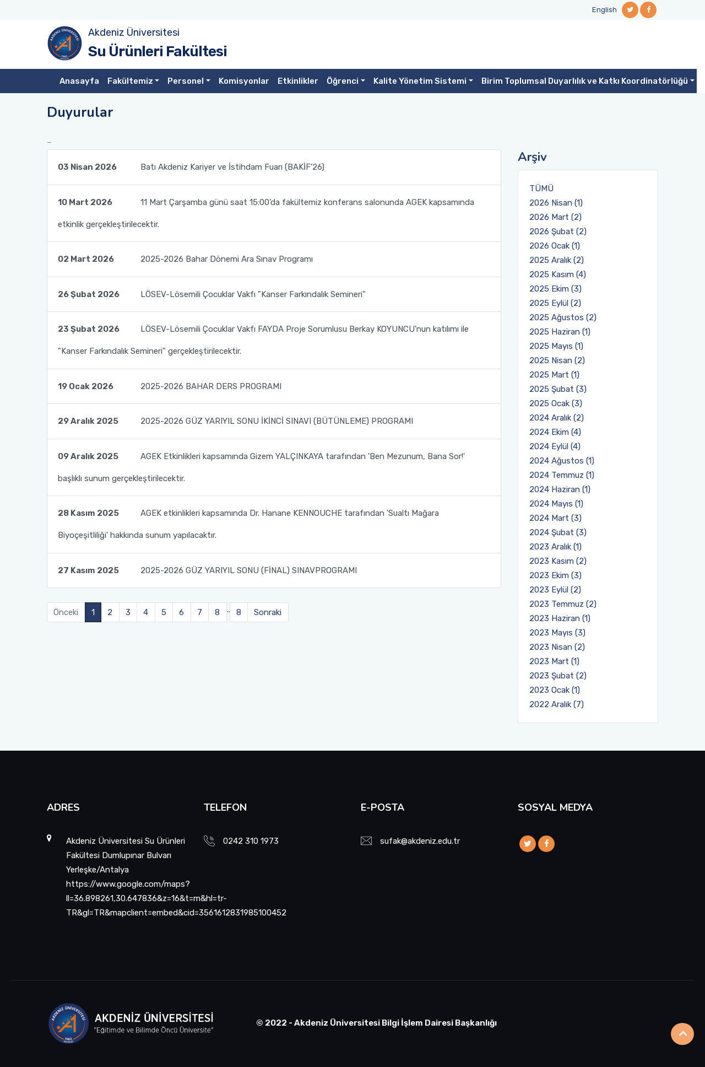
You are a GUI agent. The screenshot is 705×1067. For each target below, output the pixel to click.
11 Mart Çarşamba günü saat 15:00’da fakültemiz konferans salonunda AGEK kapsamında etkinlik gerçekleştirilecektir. (266, 210)
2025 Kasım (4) (557, 274)
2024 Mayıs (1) (556, 504)
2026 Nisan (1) (556, 203)
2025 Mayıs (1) (556, 346)
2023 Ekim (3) (555, 575)
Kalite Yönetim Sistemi (420, 81)
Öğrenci (343, 81)
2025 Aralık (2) (556, 260)
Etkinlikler (298, 81)
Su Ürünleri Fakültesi (157, 51)
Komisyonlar (244, 81)
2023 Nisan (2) (557, 647)
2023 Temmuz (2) (562, 604)
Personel (185, 81)
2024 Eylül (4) (555, 446)
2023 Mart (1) (554, 661)
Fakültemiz (130, 81)
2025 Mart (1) (554, 375)
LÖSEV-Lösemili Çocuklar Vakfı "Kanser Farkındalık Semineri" (212, 294)
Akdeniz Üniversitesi (134, 32)
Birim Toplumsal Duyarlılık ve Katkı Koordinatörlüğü (584, 81)
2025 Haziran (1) (559, 332)
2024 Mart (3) (555, 518)
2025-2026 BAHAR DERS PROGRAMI (169, 386)
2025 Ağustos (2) (562, 317)
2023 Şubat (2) (558, 676)
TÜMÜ (541, 188)
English (604, 10)
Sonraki (267, 612)
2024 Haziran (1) (559, 489)
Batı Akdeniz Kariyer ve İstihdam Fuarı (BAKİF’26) (191, 167)
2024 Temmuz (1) (561, 475)
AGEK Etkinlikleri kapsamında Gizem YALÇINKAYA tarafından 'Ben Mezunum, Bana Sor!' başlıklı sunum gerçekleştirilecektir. (261, 464)
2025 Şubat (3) (558, 389)
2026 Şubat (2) (558, 231)
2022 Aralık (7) (556, 704)
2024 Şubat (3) (558, 532)
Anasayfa (79, 81)
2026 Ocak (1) (554, 246)
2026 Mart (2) (555, 217)
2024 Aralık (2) (556, 418)
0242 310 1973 (251, 841)
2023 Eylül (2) (555, 590)
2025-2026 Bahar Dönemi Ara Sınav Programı (185, 259)
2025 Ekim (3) (555, 289)
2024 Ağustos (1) (561, 461)
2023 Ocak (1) (554, 690)
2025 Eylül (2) (555, 303)
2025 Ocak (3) (555, 403)
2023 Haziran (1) (559, 618)
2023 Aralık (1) (555, 547)
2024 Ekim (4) (555, 432)
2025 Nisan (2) (557, 360)
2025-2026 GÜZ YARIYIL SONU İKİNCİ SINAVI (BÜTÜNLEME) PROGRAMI (235, 421)
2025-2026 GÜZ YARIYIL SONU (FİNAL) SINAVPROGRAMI (207, 570)
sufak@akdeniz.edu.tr (420, 841)
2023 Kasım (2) (558, 561)
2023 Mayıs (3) (557, 633)
